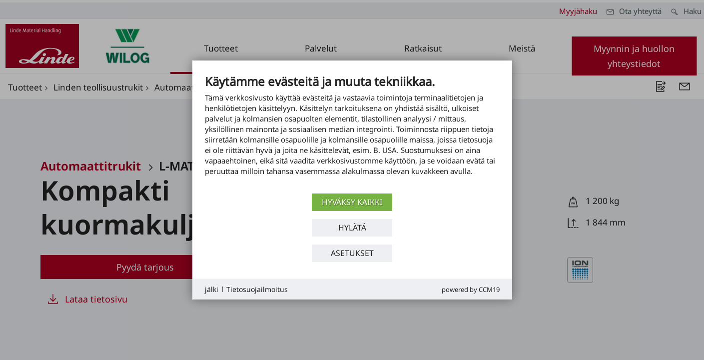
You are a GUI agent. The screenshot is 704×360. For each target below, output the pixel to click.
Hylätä (352, 227)
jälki (211, 289)
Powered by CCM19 (471, 289)
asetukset (352, 253)
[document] (352, 133)
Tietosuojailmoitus (257, 289)
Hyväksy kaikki (352, 202)
